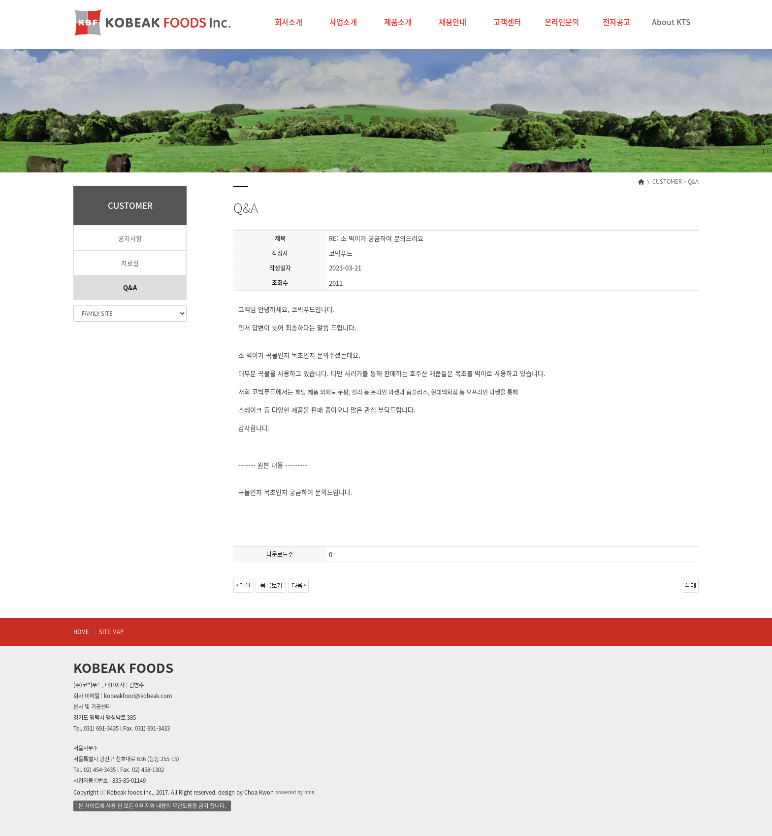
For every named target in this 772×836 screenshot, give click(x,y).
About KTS (671, 22)
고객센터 (507, 22)
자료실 (130, 263)
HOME (81, 632)
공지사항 (130, 238)
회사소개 (288, 22)
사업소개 (343, 22)
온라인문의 (562, 22)
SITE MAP (111, 632)
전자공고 (616, 22)
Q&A (130, 287)
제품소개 (398, 22)
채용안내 (452, 22)
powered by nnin (295, 792)
